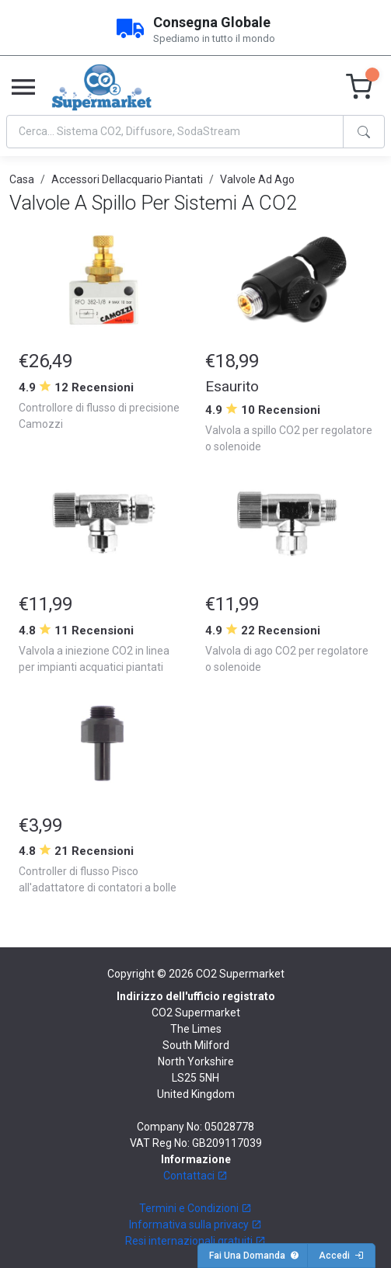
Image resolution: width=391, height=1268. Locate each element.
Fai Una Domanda (254, 1255)
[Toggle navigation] (23, 87)
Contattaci (195, 1175)
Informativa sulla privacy (195, 1224)
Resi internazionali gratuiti (195, 1241)
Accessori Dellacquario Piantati (127, 179)
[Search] (175, 131)
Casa (21, 179)
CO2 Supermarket (240, 974)
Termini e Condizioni (195, 1208)
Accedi (341, 1255)
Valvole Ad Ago (257, 179)
